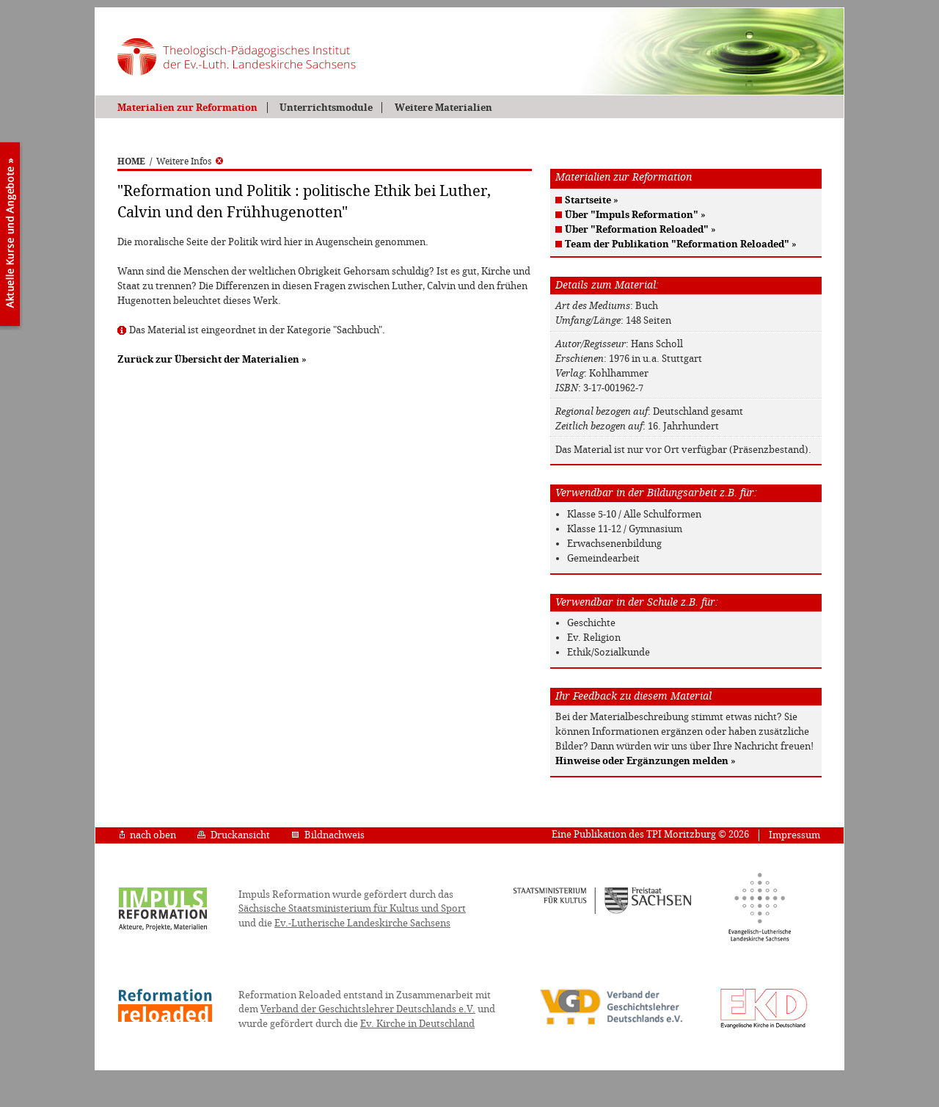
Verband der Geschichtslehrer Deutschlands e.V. (367, 1009)
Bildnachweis (328, 835)
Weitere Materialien (443, 107)
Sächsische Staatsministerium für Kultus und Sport (352, 908)
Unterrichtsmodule (326, 107)
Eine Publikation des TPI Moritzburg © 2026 (650, 834)
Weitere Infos (189, 161)
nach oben (148, 835)
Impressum (794, 835)
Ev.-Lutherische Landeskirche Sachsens (362, 923)
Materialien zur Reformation (187, 107)
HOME (131, 161)
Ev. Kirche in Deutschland (417, 1023)
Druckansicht (233, 835)
